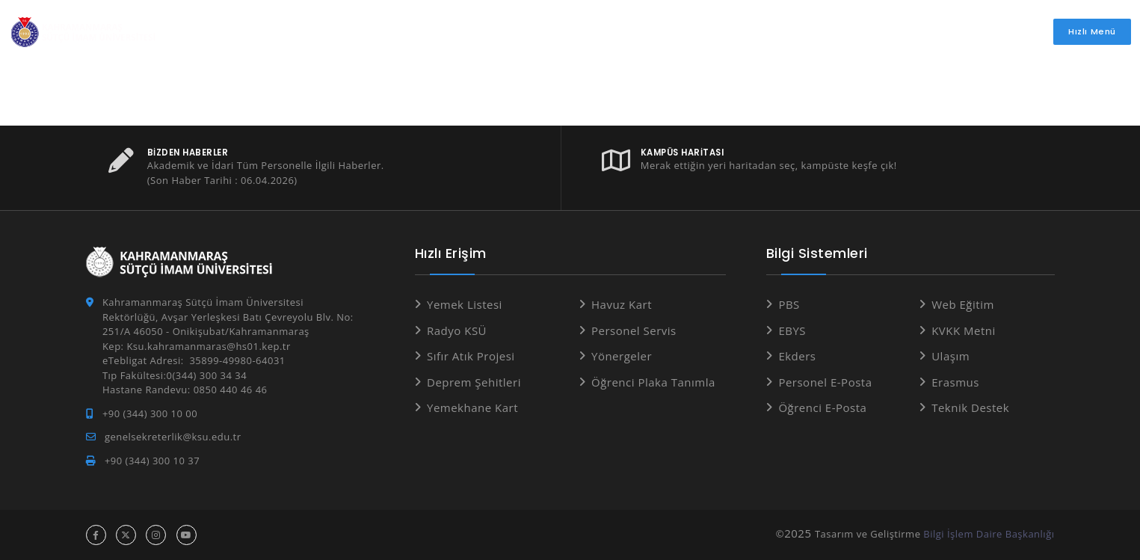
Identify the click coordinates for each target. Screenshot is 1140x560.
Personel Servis (634, 330)
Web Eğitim (962, 304)
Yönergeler (621, 355)
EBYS (792, 330)
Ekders (797, 355)
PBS (788, 304)
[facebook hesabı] (96, 535)
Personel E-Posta (825, 382)
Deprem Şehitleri (474, 382)
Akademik (571, 31)
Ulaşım (950, 355)
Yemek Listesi (464, 304)
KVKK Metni (963, 330)
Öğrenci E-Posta (822, 407)
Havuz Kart (621, 304)
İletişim (961, 31)
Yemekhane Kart (472, 407)
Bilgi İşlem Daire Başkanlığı (988, 534)
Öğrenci (488, 31)
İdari (644, 31)
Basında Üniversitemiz (851, 31)
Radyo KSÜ (457, 330)
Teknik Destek (970, 407)
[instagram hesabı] (156, 535)
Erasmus (955, 382)
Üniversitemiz (392, 31)
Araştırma (721, 31)
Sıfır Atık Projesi (471, 355)
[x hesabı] (126, 535)
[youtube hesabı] (186, 535)
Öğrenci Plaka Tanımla (653, 382)
